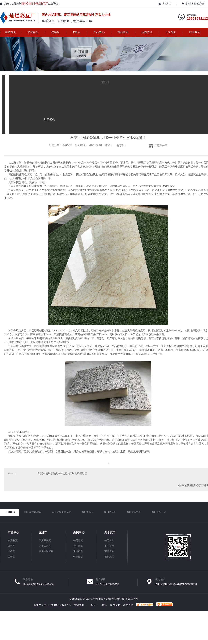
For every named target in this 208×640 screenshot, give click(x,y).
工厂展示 (109, 546)
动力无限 (128, 605)
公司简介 (170, 32)
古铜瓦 (11, 557)
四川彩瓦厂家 (158, 512)
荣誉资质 (109, 552)
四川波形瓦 (110, 512)
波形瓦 (55, 32)
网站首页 (10, 32)
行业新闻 (78, 546)
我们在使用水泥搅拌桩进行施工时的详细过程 (62, 473)
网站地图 (79, 605)
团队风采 (109, 557)
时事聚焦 (78, 557)
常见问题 (78, 552)
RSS (93, 605)
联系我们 (194, 32)
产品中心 (99, 32)
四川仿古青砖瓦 (32, 512)
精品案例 (122, 32)
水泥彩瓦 (32, 32)
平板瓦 (76, 32)
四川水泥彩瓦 (134, 512)
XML (104, 605)
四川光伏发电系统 (61, 512)
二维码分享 (160, 145)
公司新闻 (78, 541)
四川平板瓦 (87, 512)
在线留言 (165, 3)
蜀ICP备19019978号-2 (57, 605)
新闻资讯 (146, 32)
